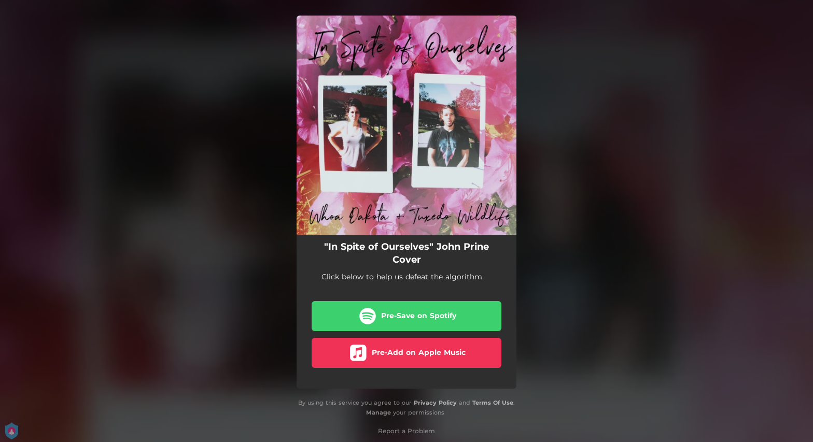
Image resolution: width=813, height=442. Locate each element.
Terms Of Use (492, 402)
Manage (378, 412)
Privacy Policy (435, 402)
